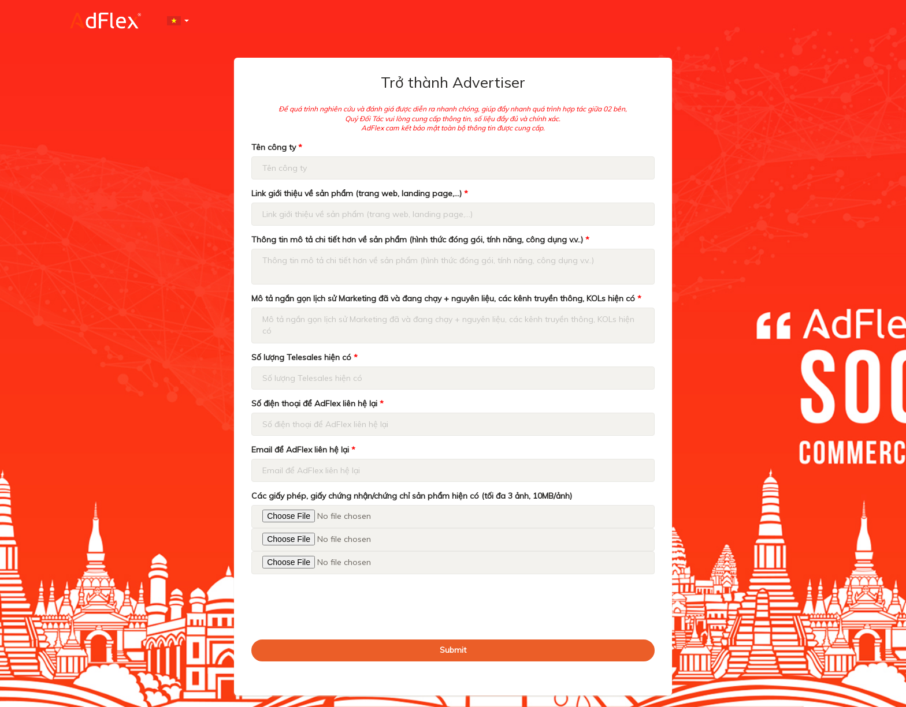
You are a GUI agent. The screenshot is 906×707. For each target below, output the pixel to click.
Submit (453, 650)
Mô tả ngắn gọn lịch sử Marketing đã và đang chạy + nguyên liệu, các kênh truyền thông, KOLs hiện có (446, 298)
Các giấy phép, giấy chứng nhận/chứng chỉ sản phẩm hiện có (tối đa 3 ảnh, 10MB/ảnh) (411, 496)
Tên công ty (276, 147)
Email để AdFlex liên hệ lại (303, 449)
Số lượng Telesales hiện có (304, 357)
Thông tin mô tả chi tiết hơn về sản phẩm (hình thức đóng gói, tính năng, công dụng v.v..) (420, 239)
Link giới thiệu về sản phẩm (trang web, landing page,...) (359, 193)
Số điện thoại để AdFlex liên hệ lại (317, 403)
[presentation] (339, 605)
